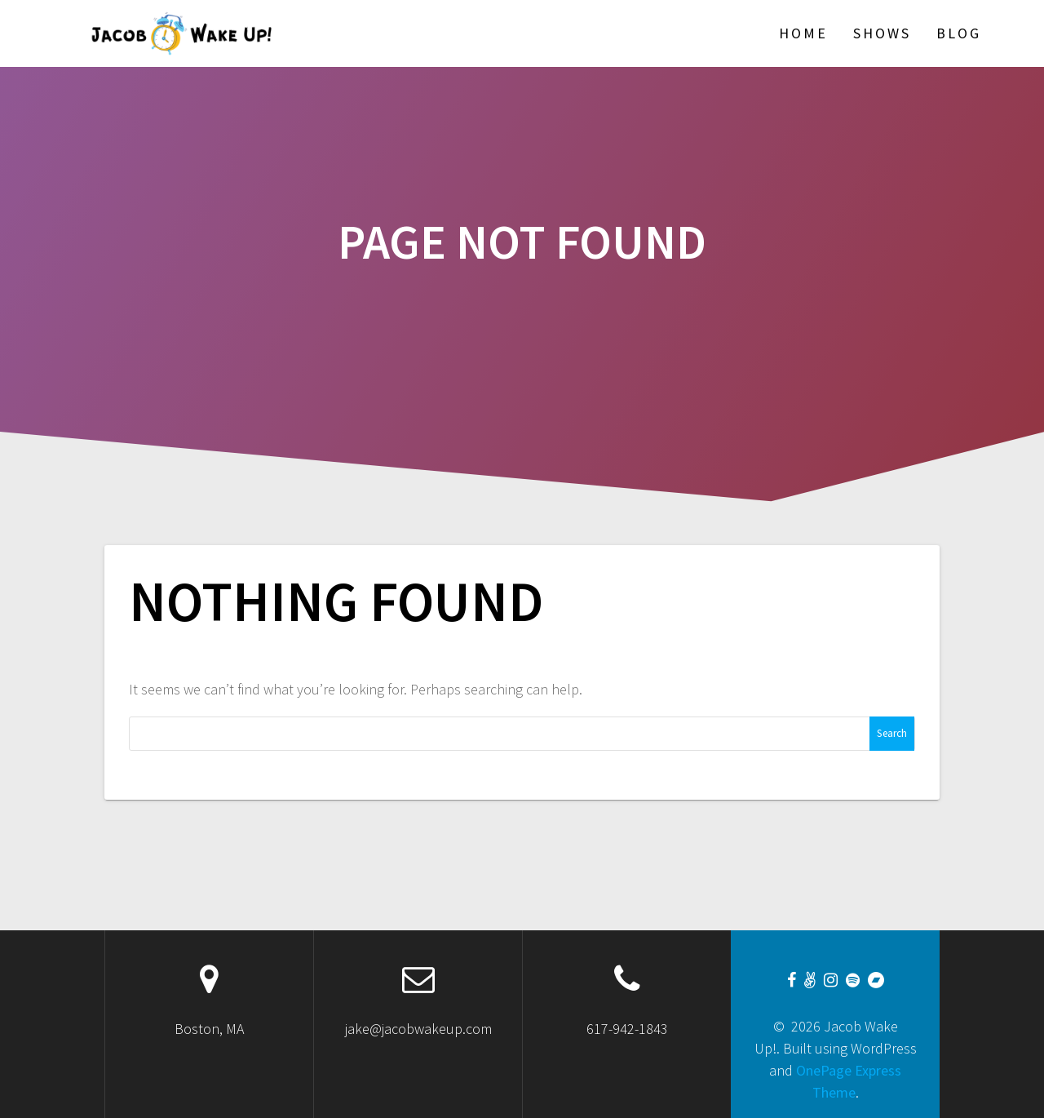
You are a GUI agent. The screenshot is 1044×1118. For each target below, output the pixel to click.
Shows (882, 33)
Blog (958, 33)
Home (803, 33)
